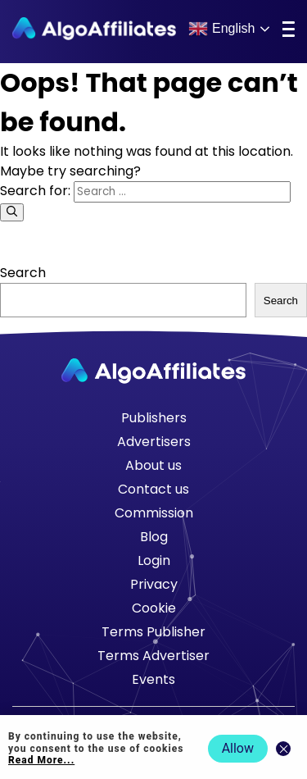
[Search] (12, 212)
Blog (154, 536)
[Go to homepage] (153, 371)
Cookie (154, 608)
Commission (154, 512)
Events (153, 679)
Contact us (153, 489)
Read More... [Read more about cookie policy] (41, 760)
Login (154, 560)
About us (153, 465)
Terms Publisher (153, 631)
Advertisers (154, 441)
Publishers (154, 417)
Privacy (154, 584)
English (221, 29)
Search (23, 272)
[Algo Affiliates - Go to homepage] (94, 28)
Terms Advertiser (153, 655)
